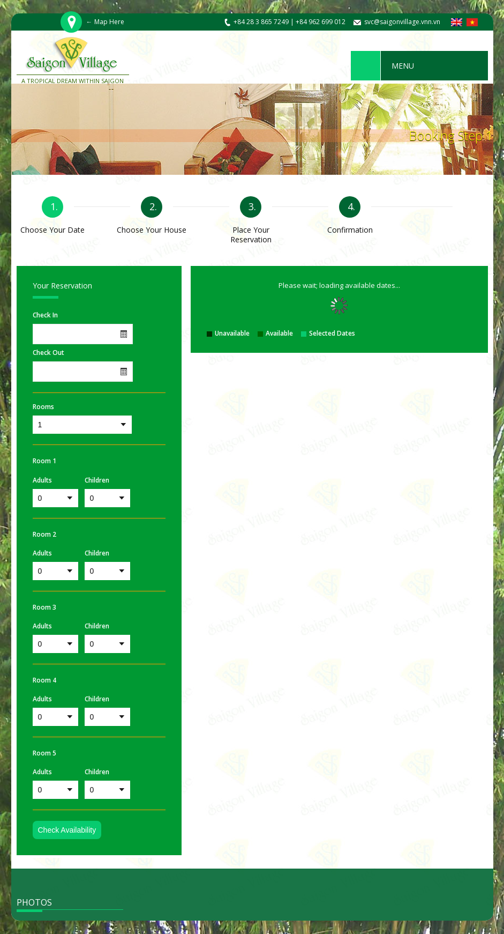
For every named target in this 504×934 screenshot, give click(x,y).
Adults (42, 480)
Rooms (43, 407)
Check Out (48, 353)
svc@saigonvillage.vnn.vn (402, 21)
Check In (45, 315)
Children (97, 480)
